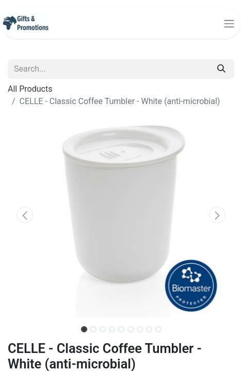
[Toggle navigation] (229, 23)
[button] (25, 215)
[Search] (221, 69)
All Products (30, 89)
